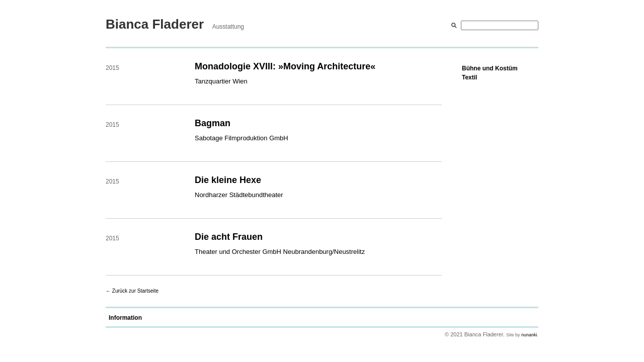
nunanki (529, 334)
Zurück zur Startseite (135, 291)
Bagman (212, 123)
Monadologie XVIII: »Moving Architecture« (285, 66)
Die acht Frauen (229, 237)
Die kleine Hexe (228, 180)
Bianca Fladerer (155, 24)
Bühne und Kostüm (490, 68)
